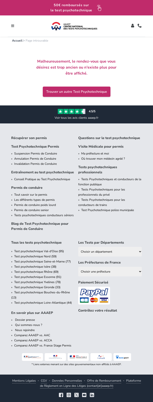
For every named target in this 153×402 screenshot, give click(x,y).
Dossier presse (24, 320)
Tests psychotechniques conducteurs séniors (44, 215)
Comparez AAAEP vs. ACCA (33, 340)
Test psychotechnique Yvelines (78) (37, 282)
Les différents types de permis (34, 200)
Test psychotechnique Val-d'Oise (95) (39, 251)
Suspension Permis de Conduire (35, 154)
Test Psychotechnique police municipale (107, 210)
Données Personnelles (67, 381)
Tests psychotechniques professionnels (97, 170)
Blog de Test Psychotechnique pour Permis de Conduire (40, 226)
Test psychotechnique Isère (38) (35, 267)
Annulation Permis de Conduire (35, 159)
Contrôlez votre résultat (97, 310)
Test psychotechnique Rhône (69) (36, 272)
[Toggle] (132, 26)
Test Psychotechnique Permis (35, 146)
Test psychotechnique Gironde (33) (37, 287)
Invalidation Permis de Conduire (35, 164)
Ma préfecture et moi (95, 154)
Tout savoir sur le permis (30, 195)
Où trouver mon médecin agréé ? (103, 159)
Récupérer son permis (29, 138)
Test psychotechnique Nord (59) (35, 256)
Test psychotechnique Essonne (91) (37, 277)
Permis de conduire (27, 187)
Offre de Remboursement (104, 381)
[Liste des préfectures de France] (110, 271)
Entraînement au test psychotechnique (42, 172)
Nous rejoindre (24, 330)
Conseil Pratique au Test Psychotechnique (42, 179)
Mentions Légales (24, 381)
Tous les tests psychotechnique (36, 242)
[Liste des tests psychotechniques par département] (110, 251)
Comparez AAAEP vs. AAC (32, 335)
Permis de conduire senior (31, 210)
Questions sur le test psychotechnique (109, 138)
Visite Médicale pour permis (101, 146)
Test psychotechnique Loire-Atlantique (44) (43, 303)
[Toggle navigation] (12, 26)
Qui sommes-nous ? (28, 325)
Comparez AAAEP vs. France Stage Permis (42, 346)
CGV (44, 381)
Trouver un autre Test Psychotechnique (76, 91)
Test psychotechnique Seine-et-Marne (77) (42, 262)
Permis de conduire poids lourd (35, 205)
